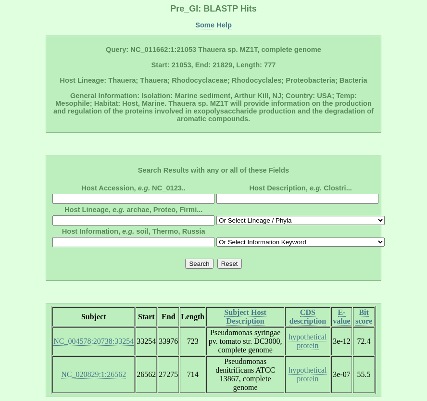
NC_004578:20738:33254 (93, 341)
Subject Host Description (245, 316)
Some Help (213, 25)
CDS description (307, 316)
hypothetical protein (308, 341)
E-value (341, 316)
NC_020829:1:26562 (93, 374)
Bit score (363, 316)
